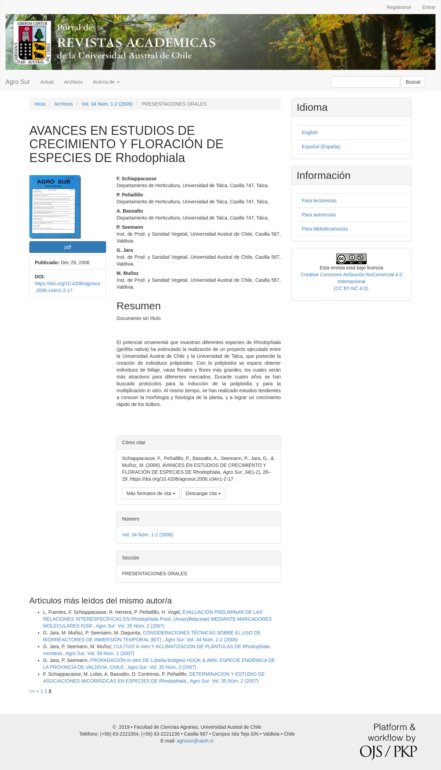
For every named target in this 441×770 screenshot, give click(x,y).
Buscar (413, 82)
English (310, 132)
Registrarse (399, 7)
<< (32, 691)
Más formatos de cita (150, 493)
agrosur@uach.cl (195, 741)
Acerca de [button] (106, 82)
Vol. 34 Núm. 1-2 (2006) (107, 104)
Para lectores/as (319, 200)
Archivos (73, 82)
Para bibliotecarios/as (325, 229)
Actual (47, 82)
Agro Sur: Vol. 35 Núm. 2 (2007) (130, 626)
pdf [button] (67, 247)
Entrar (428, 7)
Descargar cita (203, 493)
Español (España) (321, 146)
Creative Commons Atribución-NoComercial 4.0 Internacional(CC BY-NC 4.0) (351, 281)
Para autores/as (319, 214)
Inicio (40, 104)
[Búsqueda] (365, 82)
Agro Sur (18, 81)
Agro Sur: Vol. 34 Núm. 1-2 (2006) (201, 639)
